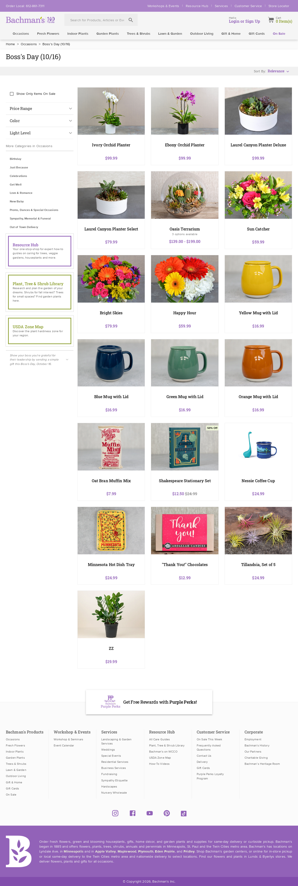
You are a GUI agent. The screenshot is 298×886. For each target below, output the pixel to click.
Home (10, 44)
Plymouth (145, 851)
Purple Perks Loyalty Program (210, 776)
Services (221, 6)
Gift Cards (257, 33)
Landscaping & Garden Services (116, 741)
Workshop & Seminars (68, 739)
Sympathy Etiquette (114, 780)
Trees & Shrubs (138, 33)
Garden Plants (107, 33)
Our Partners (253, 751)
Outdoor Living (201, 33)
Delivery (202, 762)
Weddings (108, 749)
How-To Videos (159, 764)
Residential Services (115, 762)
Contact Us (204, 755)
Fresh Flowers (48, 33)
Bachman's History (257, 745)
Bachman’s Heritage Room (262, 764)
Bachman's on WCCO (163, 751)
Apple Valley (105, 851)
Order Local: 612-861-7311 (25, 6)
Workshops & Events (163, 6)
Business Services (113, 768)
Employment (253, 739)
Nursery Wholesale (114, 792)
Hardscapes (109, 786)
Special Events (111, 755)
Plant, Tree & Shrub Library (167, 745)
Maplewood (127, 851)
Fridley (189, 851)
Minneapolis (73, 851)
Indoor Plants (77, 33)
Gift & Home (231, 33)
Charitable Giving (256, 757)
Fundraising (109, 774)
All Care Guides (159, 739)
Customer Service (248, 6)
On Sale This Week (209, 739)
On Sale (279, 33)
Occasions (21, 33)
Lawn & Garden (170, 33)
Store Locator (278, 6)
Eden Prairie (165, 851)
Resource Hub (197, 6)
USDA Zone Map (160, 757)
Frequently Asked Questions (209, 747)
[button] (39, 159)
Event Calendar (64, 745)
